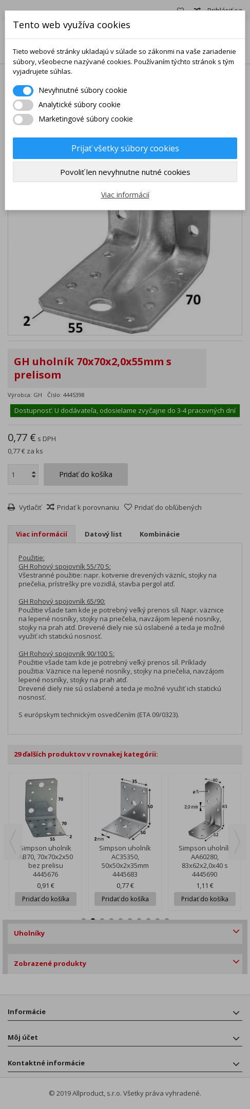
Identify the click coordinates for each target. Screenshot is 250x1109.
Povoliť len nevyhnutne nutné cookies (125, 172)
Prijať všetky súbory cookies (125, 148)
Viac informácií (125, 195)
